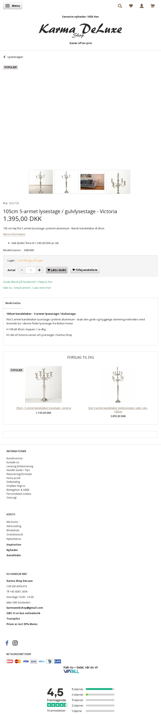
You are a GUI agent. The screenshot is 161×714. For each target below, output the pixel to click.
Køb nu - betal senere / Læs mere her (27, 288)
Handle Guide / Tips (18, 470)
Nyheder (12, 550)
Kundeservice (14, 458)
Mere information (14, 234)
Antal (12, 270)
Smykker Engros (15, 485)
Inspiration (13, 544)
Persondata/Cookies (18, 493)
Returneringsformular (19, 474)
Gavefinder (13, 555)
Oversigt (11, 497)
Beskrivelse (13, 303)
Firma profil (13, 478)
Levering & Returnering (19, 466)
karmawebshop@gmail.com (24, 607)
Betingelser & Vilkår (18, 489)
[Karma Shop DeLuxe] (80, 28)
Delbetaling (13, 481)
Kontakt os (12, 462)
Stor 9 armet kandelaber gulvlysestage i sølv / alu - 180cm (118, 409)
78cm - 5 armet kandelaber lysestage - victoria (43, 408)
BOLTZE (14, 203)
